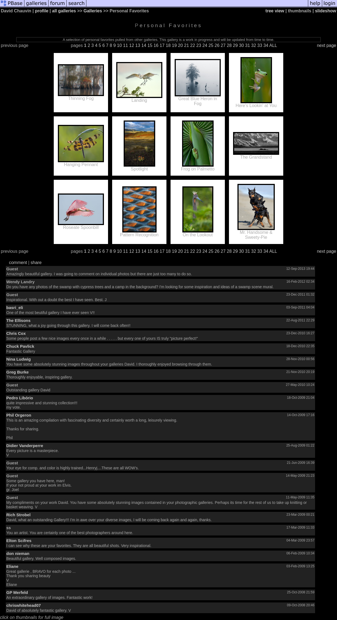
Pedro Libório (19, 397)
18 (168, 45)
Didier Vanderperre (24, 445)
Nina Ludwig (18, 359)
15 (150, 45)
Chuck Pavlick (20, 346)
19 (174, 45)
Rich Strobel (18, 514)
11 (125, 45)
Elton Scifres (19, 540)
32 (253, 45)
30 (241, 45)
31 (247, 45)
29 (235, 45)
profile (42, 11)
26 (217, 45)
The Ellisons (18, 320)
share (36, 262)
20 (180, 45)
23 (198, 45)
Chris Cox (16, 333)
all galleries (64, 11)
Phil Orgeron (18, 415)
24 (204, 45)
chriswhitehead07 (23, 605)
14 (143, 45)
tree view (274, 11)
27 (223, 45)
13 (137, 45)
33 (259, 45)
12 (131, 45)
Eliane (12, 566)
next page (326, 45)
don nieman (17, 553)
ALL (273, 45)
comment (18, 262)
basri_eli (14, 307)
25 (210, 45)
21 (186, 45)
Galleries (93, 11)
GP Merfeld (17, 592)
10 (119, 45)
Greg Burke (17, 372)
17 (162, 45)
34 (266, 45)
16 (156, 45)
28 (229, 45)
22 (192, 45)
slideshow (325, 11)
